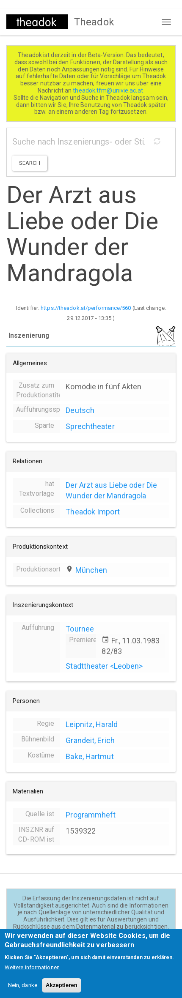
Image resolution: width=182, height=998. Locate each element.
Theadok (94, 22)
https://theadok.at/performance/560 (86, 308)
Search (29, 163)
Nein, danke (22, 992)
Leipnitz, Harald (92, 724)
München (91, 570)
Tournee (80, 628)
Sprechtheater (90, 426)
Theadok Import (92, 511)
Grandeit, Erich (90, 740)
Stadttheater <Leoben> (104, 666)
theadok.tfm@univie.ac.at (108, 90)
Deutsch (80, 410)
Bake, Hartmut (89, 756)
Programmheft (91, 814)
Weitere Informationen (32, 974)
